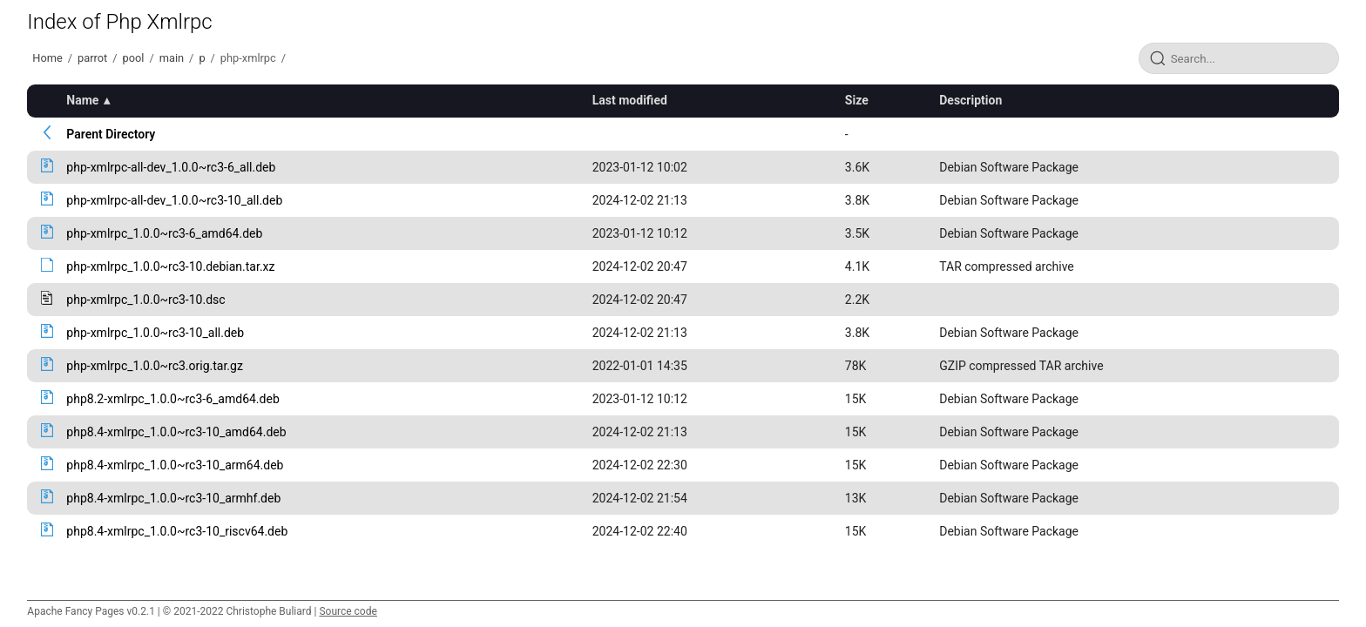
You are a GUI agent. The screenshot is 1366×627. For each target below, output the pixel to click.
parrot (92, 57)
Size (857, 100)
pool (134, 57)
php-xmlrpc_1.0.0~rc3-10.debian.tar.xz (170, 266)
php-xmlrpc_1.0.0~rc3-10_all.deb (155, 333)
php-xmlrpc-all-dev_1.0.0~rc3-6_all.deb (170, 167)
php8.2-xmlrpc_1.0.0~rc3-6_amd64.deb (172, 399)
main (171, 57)
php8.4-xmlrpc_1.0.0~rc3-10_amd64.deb (176, 432)
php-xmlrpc (248, 57)
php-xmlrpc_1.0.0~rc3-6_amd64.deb (164, 233)
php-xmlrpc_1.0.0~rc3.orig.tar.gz (154, 366)
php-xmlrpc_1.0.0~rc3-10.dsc (145, 300)
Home (47, 57)
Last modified (629, 100)
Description (970, 100)
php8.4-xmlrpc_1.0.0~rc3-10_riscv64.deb (176, 531)
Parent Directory (110, 134)
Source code (347, 611)
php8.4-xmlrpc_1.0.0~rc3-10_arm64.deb (174, 465)
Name (82, 100)
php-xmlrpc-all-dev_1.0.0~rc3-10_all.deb (174, 200)
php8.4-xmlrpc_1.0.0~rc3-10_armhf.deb (173, 498)
